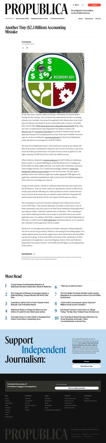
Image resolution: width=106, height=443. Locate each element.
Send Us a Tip (69, 401)
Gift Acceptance (88, 436)
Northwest (48, 401)
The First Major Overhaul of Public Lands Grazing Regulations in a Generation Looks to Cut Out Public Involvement (80, 295)
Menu (77, 5)
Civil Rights (28, 401)
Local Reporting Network (53, 410)
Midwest (47, 398)
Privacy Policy (95, 434)
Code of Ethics (75, 434)
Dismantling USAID (22, 18)
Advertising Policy (76, 436)
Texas (47, 408)
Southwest (48, 405)
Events (7, 412)
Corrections (68, 403)
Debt (26, 408)
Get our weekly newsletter (76, 388)
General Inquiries (70, 398)
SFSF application (50, 220)
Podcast (98, 19)
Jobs (6, 414)
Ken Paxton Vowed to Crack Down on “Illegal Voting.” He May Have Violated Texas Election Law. (79, 311)
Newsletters (89, 19)
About (81, 19)
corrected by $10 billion (43, 132)
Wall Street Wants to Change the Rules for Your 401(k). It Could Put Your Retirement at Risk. (29, 311)
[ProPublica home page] (36, 434)
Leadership (9, 403)
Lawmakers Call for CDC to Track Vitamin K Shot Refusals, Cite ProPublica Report (30, 303)
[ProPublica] (36, 9)
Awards (7, 410)
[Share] (23, 47)
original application (50, 160)
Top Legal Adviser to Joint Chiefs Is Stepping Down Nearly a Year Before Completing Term (30, 318)
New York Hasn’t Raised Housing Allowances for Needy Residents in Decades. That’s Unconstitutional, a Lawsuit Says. (79, 319)
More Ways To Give (90, 401)
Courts (27, 403)
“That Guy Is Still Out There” (71, 286)
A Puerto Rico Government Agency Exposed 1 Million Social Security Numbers (78, 303)
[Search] (82, 5)
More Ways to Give (86, 366)
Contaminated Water (57, 18)
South (47, 403)
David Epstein (27, 42)
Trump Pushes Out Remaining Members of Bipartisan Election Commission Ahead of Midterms (31, 285)
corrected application (52, 137)
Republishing (85, 434)
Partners (8, 408)
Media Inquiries (70, 408)
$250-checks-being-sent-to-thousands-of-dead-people (55, 126)
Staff (6, 405)
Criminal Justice (30, 405)
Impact (7, 401)
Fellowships (9, 417)
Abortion (28, 398)
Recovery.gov (26, 132)
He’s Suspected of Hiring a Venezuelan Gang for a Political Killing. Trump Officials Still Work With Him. (30, 295)
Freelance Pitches (70, 405)
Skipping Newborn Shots (39, 18)
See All (27, 410)
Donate (94, 5)
